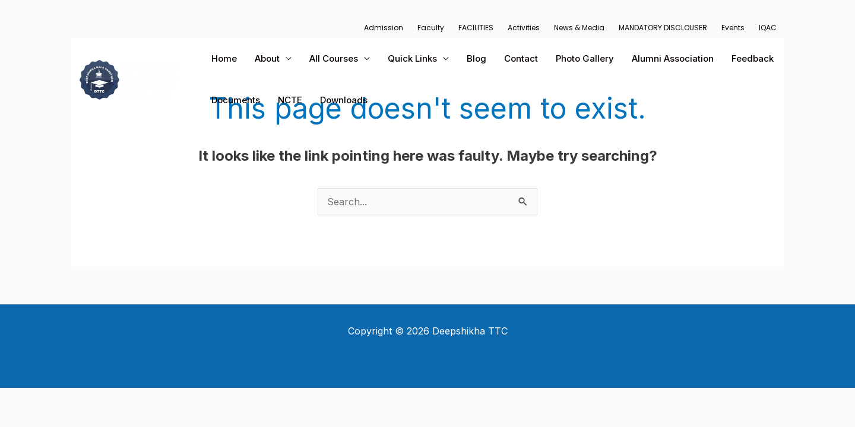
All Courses (333, 58)
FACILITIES (475, 28)
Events (733, 28)
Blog (476, 58)
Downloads (344, 100)
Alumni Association (673, 58)
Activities (524, 28)
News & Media (579, 28)
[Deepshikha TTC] (131, 78)
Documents (235, 100)
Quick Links (412, 58)
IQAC (768, 28)
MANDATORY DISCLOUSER (663, 28)
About (267, 58)
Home (224, 58)
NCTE (290, 100)
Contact (521, 58)
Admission (383, 28)
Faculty (430, 28)
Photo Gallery (585, 58)
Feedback (753, 58)
